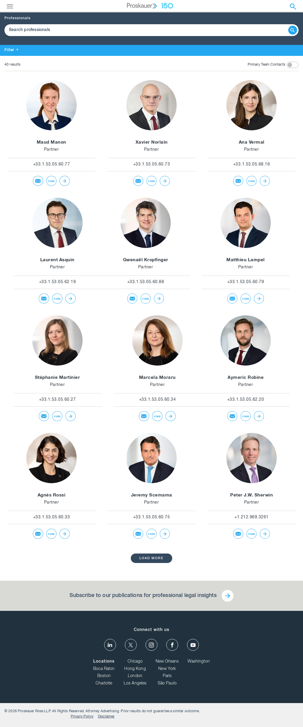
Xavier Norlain (152, 142)
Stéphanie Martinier (57, 378)
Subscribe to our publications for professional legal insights (142, 596)
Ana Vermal (252, 142)
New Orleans (167, 663)
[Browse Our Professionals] (147, 30)
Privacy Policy (261, 713)
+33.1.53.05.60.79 (245, 282)
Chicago (135, 663)
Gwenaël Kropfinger (145, 260)
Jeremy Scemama (151, 495)
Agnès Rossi (52, 495)
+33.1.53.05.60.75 (151, 517)
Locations (104, 663)
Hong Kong (135, 670)
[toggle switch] (293, 65)
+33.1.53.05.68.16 (251, 165)
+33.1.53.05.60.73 (151, 165)
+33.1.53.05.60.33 (51, 517)
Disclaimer (285, 713)
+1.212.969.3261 (251, 517)
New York (167, 670)
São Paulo (167, 685)
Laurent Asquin (57, 260)
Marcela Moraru (157, 378)
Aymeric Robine (246, 378)
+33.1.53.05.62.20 (245, 400)
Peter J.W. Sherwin (251, 495)
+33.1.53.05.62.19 (57, 282)
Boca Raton (104, 670)
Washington (199, 663)
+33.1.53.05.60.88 (145, 282)
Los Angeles (135, 685)
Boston (104, 678)
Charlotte (104, 685)
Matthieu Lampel (245, 260)
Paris (167, 678)
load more (151, 558)
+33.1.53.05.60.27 (57, 400)
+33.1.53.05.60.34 (157, 400)
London (135, 678)
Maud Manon (51, 142)
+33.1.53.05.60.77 (51, 165)
